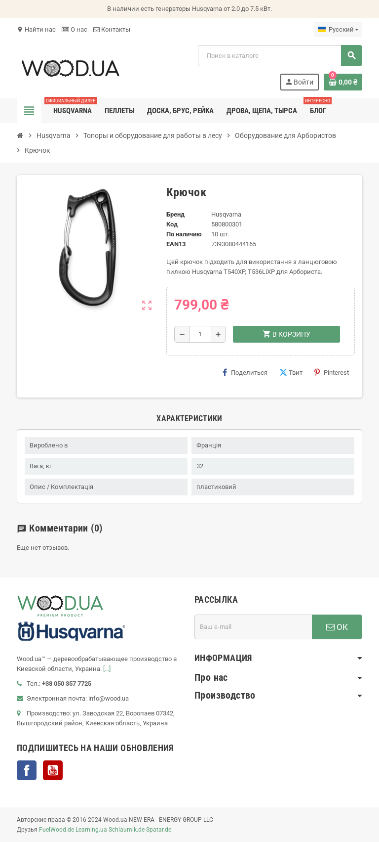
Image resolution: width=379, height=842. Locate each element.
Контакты (111, 29)
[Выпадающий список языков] (338, 29)
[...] (107, 668)
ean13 (176, 244)
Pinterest (331, 372)
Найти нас (36, 29)
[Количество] (200, 334)
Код (172, 224)
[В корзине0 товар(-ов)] (343, 82)
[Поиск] (280, 55)
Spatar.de (158, 829)
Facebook (27, 770)
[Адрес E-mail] (253, 627)
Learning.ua (91, 829)
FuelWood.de (56, 829)
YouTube (53, 770)
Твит (291, 372)
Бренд (175, 214)
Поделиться (245, 372)
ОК (337, 627)
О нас (74, 29)
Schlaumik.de (127, 829)
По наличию (184, 234)
